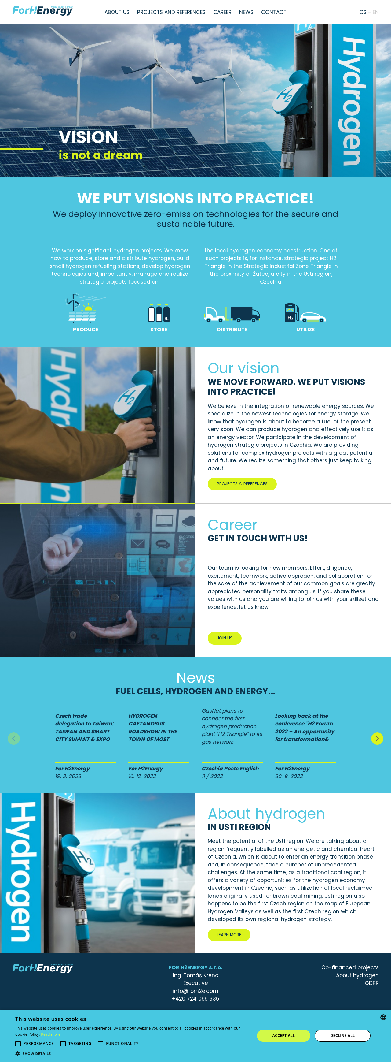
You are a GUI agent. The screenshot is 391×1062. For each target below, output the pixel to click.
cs (363, 12)
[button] (131, 1054)
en (376, 12)
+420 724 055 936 (195, 998)
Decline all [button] (343, 1035)
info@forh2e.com (195, 991)
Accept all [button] (283, 1035)
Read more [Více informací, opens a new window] (50, 1034)
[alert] (195, 1036)
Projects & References (242, 484)
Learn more (229, 935)
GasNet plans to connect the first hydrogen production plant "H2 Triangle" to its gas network (232, 726)
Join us (224, 638)
